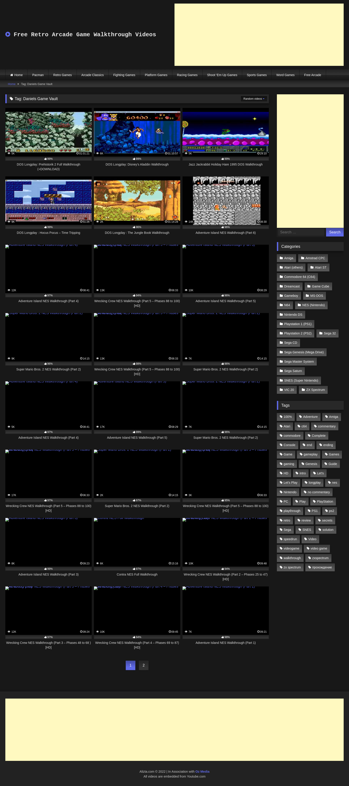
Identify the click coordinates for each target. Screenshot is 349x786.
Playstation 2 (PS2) (298, 333)
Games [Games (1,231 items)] (334, 454)
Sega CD (290, 342)
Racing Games (187, 75)
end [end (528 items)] (309, 445)
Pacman (38, 75)
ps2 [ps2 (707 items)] (331, 511)
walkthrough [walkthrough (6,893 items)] (292, 558)
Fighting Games (124, 75)
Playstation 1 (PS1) (298, 324)
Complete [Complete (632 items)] (319, 435)
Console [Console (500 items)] (289, 445)
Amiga (288, 258)
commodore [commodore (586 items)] (292, 435)
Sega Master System (299, 361)
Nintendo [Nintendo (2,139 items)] (290, 492)
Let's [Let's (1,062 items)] (320, 473)
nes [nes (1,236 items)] (334, 482)
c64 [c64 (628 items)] (304, 426)
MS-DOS (316, 295)
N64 (287, 305)
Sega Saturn (293, 371)
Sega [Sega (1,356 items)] (287, 529)
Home (18, 75)
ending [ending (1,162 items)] (328, 445)
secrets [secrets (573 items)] (327, 520)
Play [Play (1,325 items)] (302, 501)
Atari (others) (293, 267)
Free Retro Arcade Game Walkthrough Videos (80, 34)
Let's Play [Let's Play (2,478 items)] (290, 482)
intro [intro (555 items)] (303, 473)
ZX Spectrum (315, 390)
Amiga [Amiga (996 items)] (333, 416)
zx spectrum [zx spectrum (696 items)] (292, 567)
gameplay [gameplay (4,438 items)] (310, 454)
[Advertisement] (259, 35)
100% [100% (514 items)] (288, 416)
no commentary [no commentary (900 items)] (319, 492)
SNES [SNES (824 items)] (306, 529)
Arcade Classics (92, 75)
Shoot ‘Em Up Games (222, 75)
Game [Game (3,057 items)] (288, 454)
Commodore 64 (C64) (299, 277)
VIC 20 (289, 390)
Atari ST (321, 267)
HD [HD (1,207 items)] (286, 473)
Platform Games (156, 75)
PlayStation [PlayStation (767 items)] (325, 501)
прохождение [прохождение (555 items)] (322, 567)
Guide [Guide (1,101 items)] (333, 464)
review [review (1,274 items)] (306, 520)
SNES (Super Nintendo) (301, 380)
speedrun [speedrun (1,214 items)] (290, 539)
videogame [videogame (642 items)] (291, 548)
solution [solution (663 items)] (328, 529)
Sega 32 (330, 333)
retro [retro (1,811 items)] (287, 520)
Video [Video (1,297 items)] (312, 539)
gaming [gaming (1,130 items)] (289, 464)
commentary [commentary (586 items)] (327, 426)
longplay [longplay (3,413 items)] (315, 482)
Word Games (285, 75)
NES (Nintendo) (313, 305)
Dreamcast (292, 286)
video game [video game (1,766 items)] (319, 548)
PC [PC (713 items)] (286, 501)
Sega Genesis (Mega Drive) (304, 352)
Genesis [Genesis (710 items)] (311, 464)
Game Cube (320, 286)
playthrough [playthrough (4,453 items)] (292, 511)
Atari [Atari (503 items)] (287, 426)
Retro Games (62, 75)
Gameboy (291, 295)
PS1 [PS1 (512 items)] (315, 511)
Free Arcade (312, 75)
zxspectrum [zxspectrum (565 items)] (320, 558)
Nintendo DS (293, 314)
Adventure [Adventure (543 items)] (310, 416)
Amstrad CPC (315, 258)
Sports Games (257, 75)
